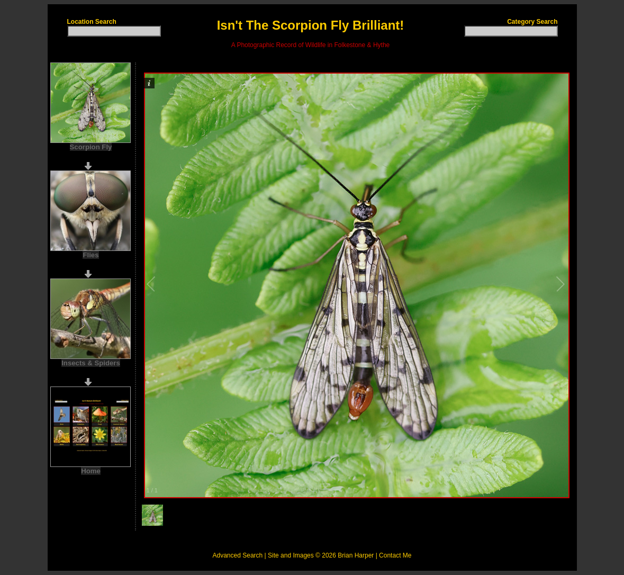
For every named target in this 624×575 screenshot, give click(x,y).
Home (91, 471)
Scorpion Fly (91, 147)
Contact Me (395, 555)
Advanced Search (238, 555)
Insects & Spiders (90, 363)
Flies (90, 255)
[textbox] (114, 31)
